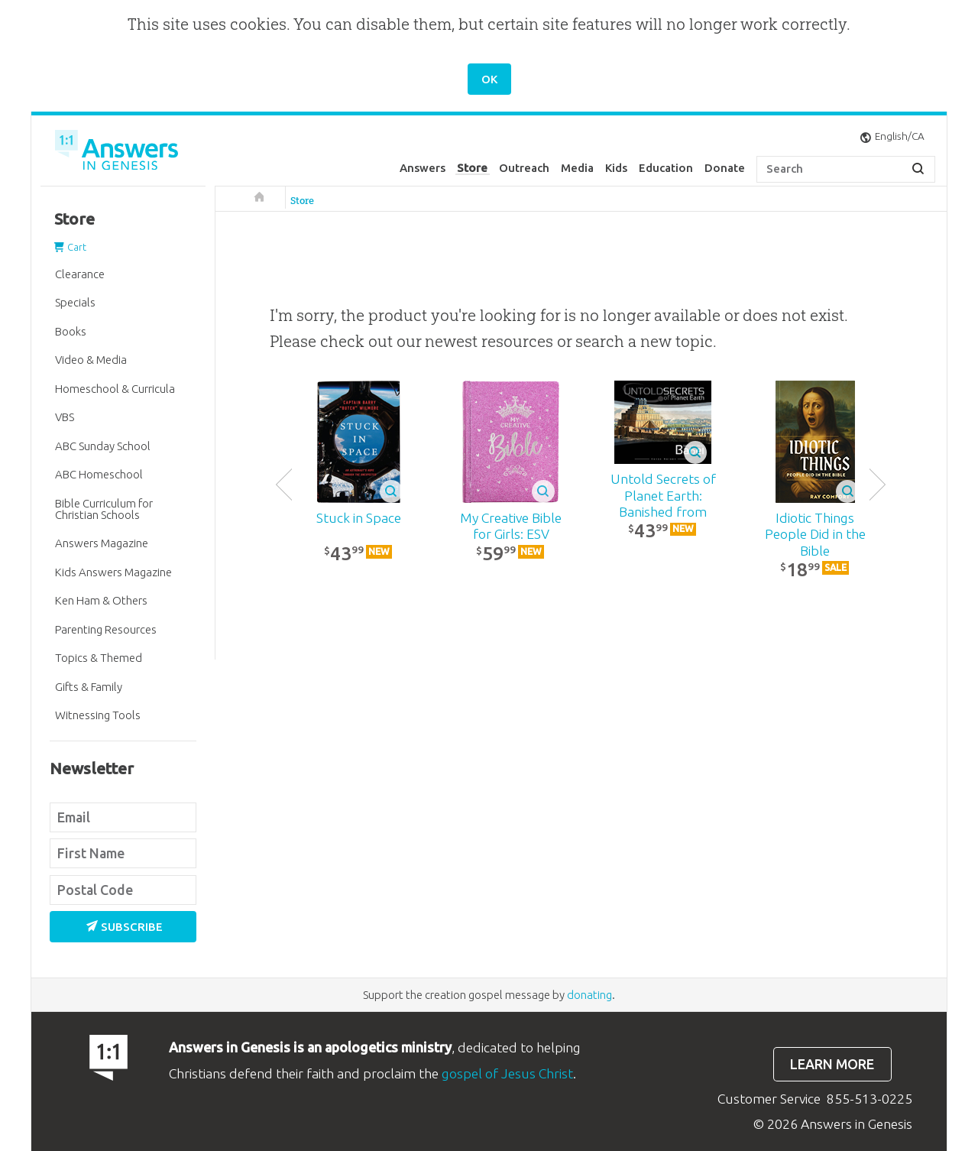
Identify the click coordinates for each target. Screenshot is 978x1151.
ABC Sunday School (103, 445)
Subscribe (124, 926)
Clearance (80, 273)
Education (666, 167)
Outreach (524, 167)
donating (589, 994)
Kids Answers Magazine (113, 572)
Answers (422, 167)
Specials (75, 302)
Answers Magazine (101, 543)
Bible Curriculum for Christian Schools (104, 509)
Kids (616, 167)
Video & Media (91, 359)
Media (577, 167)
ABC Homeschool (99, 474)
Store (472, 167)
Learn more (832, 1064)
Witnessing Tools (98, 714)
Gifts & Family (88, 686)
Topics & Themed (98, 657)
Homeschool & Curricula (115, 388)
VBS (64, 416)
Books (70, 331)
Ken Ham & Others (101, 600)
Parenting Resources (106, 629)
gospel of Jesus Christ (507, 1073)
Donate (724, 167)
